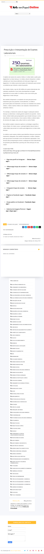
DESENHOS (14, 343)
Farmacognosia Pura (17, 365)
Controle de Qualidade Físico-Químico (21, 330)
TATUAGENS (15, 466)
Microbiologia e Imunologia (19, 402)
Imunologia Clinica (17, 389)
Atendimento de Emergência (19, 287)
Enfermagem (15, 357)
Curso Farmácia (16, 335)
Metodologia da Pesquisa (18, 399)
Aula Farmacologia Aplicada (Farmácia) (22, 298)
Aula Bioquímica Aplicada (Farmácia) (21, 295)
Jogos (13, 391)
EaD (13, 354)
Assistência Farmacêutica (18, 285)
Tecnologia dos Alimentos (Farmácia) (21, 469)
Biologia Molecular (17, 309)
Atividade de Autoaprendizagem (20, 293)
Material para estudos (18, 394)
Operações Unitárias (17, 410)
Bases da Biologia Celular (18, 303)
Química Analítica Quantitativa (20, 449)
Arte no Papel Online (16, 551)
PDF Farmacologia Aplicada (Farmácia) (22, 418)
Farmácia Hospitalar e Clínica (19, 378)
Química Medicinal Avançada (19, 451)
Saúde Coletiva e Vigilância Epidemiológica (18, 463)
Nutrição (14, 405)
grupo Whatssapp (16, 490)
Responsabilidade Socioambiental (20, 459)
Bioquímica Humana (17, 317)
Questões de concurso (18, 446)
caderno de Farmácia (17, 487)
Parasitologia (16, 423)
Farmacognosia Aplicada (18, 362)
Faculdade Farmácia (17, 359)
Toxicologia (15, 474)
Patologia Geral (16, 429)
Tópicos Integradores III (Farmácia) (21, 485)
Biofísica (14, 306)
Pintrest (14, 431)
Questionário (15, 441)
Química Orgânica (16, 454)
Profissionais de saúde (18, 438)
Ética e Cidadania (16, 495)
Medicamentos (15, 397)
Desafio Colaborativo (17, 351)
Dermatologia (15, 349)
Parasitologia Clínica (17, 426)
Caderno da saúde (10, 56)
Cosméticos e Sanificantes (18, 333)
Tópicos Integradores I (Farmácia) (21, 479)
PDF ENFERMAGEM (20, 56)
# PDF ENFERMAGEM (24, 224)
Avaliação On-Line (16, 301)
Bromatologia (16, 319)
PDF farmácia (15, 421)
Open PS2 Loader (16, 407)
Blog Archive (28, 501)
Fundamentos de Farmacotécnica (20, 383)
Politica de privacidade (16, 502)
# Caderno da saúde (13, 224)
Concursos (15, 327)
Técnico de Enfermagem (18, 477)
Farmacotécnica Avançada (19, 375)
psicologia (15, 493)
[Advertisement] (22, 31)
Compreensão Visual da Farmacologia (22, 325)
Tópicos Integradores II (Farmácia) (21, 482)
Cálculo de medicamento (18, 341)
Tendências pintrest (17, 471)
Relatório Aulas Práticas (18, 457)
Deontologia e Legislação (18, 346)
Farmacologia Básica (17, 373)
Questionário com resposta (19, 443)
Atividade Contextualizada (19, 290)
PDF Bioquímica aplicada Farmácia (20, 413)
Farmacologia (15, 367)
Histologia (15, 386)
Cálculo (14, 338)
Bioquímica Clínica (17, 314)
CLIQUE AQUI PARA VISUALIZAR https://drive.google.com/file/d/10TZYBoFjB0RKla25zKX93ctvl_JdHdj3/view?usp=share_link (22, 151)
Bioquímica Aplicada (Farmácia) (20, 311)
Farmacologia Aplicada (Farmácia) (21, 370)
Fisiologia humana (17, 381)
